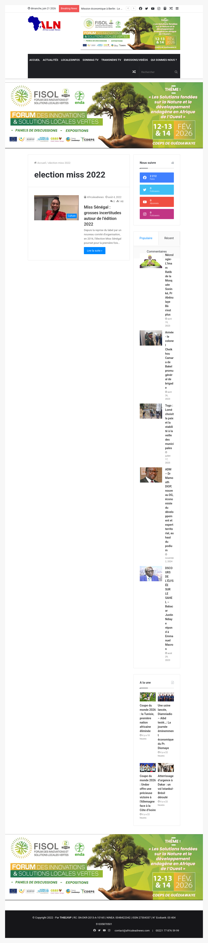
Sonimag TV (90, 59)
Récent (169, 238)
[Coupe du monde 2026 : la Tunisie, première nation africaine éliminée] (148, 696)
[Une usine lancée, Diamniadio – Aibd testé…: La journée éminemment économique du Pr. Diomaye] (166, 696)
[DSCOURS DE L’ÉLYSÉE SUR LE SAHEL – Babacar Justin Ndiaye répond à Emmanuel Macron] (151, 573)
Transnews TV (111, 59)
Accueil (34, 59)
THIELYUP (66, 917)
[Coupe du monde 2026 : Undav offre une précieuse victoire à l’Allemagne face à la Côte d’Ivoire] (148, 767)
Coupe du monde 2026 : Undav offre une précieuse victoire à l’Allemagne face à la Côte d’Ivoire (148, 793)
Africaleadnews (95, 197)
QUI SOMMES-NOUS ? (164, 59)
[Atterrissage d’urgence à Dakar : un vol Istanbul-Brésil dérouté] (166, 767)
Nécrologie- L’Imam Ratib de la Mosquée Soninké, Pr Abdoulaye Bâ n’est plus (169, 284)
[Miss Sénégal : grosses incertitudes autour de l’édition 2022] (56, 207)
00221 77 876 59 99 (167, 930)
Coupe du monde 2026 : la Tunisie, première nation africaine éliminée (148, 718)
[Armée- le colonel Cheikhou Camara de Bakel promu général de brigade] (151, 338)
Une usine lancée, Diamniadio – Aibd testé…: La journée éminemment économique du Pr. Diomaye (166, 727)
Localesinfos (70, 59)
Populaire (146, 238)
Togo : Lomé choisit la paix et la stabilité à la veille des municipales (169, 427)
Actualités (50, 59)
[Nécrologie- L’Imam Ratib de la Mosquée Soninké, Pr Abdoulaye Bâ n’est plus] (151, 260)
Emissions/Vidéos (136, 59)
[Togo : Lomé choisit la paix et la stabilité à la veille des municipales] (151, 411)
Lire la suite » (94, 250)
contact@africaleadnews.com (132, 930)
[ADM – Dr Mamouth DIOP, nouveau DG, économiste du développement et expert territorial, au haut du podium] (151, 475)
